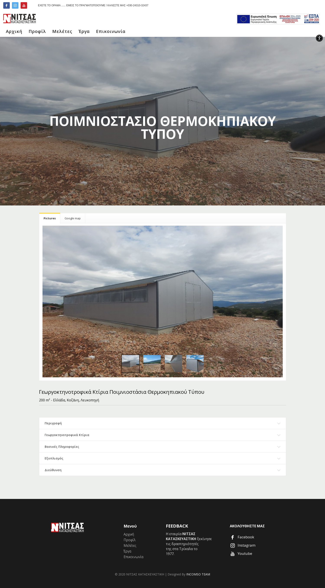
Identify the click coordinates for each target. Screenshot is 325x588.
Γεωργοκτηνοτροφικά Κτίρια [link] (67, 435)
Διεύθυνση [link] (53, 470)
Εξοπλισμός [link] (54, 458)
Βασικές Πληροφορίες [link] (62, 447)
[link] (319, 38)
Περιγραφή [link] (53, 423)
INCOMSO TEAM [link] (198, 574)
